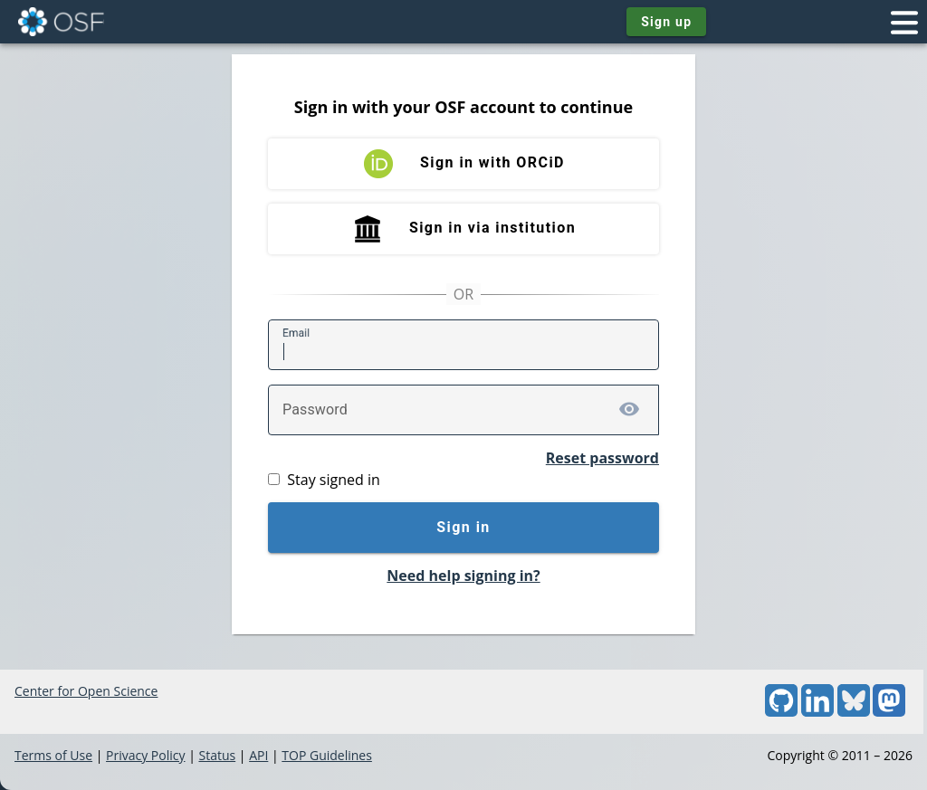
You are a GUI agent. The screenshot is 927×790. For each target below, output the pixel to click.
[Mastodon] (889, 711)
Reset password (602, 458)
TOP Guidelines (327, 755)
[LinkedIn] (817, 711)
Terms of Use (53, 755)
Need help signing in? (463, 575)
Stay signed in (333, 480)
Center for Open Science (86, 691)
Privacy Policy (145, 755)
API (258, 755)
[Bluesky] (853, 711)
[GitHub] (781, 711)
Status (216, 755)
